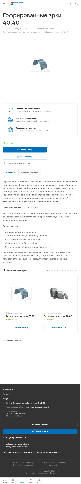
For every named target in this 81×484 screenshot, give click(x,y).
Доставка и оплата (12, 452)
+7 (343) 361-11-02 (15, 437)
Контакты (54, 452)
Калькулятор (26, 157)
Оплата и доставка (29, 172)
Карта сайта (53, 465)
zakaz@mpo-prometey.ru (17, 444)
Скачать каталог (40, 424)
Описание (10, 172)
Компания (8, 389)
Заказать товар (24, 149)
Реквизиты (42, 452)
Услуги (6, 398)
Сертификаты (29, 452)
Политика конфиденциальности (53, 462)
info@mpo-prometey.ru (17, 446)
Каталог (7, 394)
